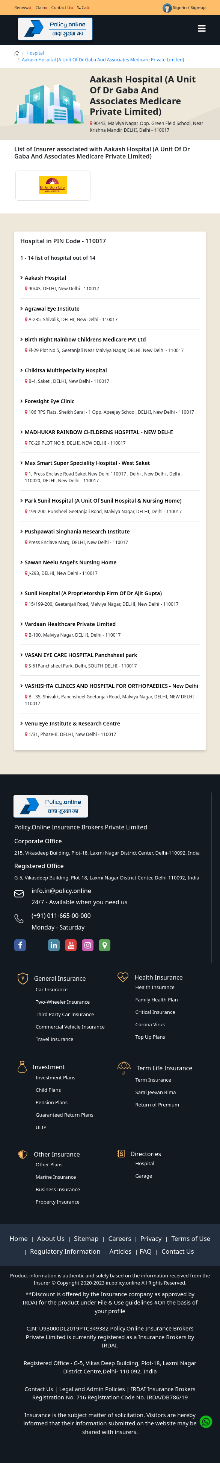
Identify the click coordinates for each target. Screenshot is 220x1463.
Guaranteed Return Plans (64, 1114)
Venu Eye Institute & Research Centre (72, 723)
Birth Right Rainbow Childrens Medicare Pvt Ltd (85, 339)
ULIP (41, 1127)
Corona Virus (150, 1024)
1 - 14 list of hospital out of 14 (57, 257)
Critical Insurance (155, 1012)
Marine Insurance (56, 1176)
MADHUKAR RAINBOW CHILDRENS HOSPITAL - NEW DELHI (99, 432)
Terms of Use (190, 1238)
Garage (144, 1175)
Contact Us (61, 7)
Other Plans (49, 1164)
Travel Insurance (54, 1039)
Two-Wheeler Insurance (63, 1001)
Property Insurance (58, 1201)
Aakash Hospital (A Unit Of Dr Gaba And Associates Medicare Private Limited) (103, 59)
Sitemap (87, 1238)
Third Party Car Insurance (65, 1014)
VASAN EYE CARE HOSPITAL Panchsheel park (81, 654)
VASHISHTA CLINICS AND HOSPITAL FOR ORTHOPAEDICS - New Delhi (111, 685)
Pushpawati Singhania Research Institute (77, 531)
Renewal (22, 7)
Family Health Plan (157, 999)
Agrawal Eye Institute (52, 308)
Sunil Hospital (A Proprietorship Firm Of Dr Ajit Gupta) (93, 593)
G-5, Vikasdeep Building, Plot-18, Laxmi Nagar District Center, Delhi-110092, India (106, 877)
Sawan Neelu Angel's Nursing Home (70, 562)
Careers (119, 1238)
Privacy (151, 1238)
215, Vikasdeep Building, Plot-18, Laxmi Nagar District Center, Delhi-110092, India (107, 852)
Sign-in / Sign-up (184, 7)
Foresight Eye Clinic (49, 401)
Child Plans (48, 1090)
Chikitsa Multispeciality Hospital (66, 370)
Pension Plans (52, 1102)
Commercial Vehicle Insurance (70, 1026)
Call (83, 7)
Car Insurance (52, 989)
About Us (51, 1238)
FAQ (147, 1251)
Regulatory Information (65, 1251)
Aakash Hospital (45, 277)
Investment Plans (55, 1077)
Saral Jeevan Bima (156, 1092)
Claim (40, 7)
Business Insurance (58, 1189)
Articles (121, 1251)
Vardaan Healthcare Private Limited (70, 624)
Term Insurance (153, 1079)
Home (20, 1238)
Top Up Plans (150, 1036)
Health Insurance (155, 987)
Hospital (35, 53)
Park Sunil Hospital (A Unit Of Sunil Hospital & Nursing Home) (103, 500)
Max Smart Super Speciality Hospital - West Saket (87, 462)
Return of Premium (157, 1104)
